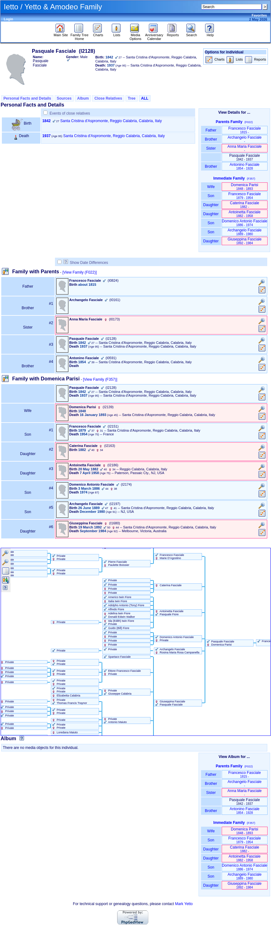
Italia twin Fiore (115, 601)
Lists (117, 33)
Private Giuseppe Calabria (117, 692)
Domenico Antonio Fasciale (244, 223)
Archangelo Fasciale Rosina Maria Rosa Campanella (177, 651)
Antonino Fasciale (244, 166)
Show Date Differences (85, 262)
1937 (46, 136)
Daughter (211, 205)
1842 (46, 121)
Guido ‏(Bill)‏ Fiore (116, 628)
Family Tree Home (79, 35)
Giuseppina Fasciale (245, 241)
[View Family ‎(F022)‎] (79, 272)
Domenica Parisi (244, 187)
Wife (211, 187)
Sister (211, 148)
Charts (98, 33)
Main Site (61, 33)
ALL (144, 98)
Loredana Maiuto (64, 732)
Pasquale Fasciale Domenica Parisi (220, 643)
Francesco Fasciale (244, 130)
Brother (211, 139)
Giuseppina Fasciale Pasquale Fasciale (169, 703)
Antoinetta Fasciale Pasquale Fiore (169, 613)
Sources (64, 98)
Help (210, 33)
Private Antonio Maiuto (115, 720)
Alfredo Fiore (113, 609)
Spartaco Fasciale (117, 656)
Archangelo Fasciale (245, 139)
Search (191, 33)
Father (210, 130)
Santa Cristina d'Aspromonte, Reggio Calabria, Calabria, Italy (111, 121)
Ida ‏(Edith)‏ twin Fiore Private (118, 622)
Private (110, 580)
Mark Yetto (184, 904)
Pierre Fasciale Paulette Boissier (116, 563)
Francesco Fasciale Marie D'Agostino (169, 556)
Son (211, 196)
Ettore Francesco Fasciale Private (122, 672)
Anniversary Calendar (154, 35)
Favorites (259, 15)
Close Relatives (108, 98)
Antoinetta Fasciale (244, 214)
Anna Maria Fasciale (245, 148)
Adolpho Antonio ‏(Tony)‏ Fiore (123, 605)
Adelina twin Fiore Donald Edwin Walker (119, 615)
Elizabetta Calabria (65, 695)
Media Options (135, 35)
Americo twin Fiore (117, 597)
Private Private (58, 557)
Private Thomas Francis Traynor (69, 701)
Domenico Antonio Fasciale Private (174, 639)
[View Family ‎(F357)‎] (100, 379)
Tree (132, 98)
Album (83, 98)
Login (8, 19)
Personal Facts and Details (27, 98)
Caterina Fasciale (244, 205)
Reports (173, 33)
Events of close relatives (70, 113)
